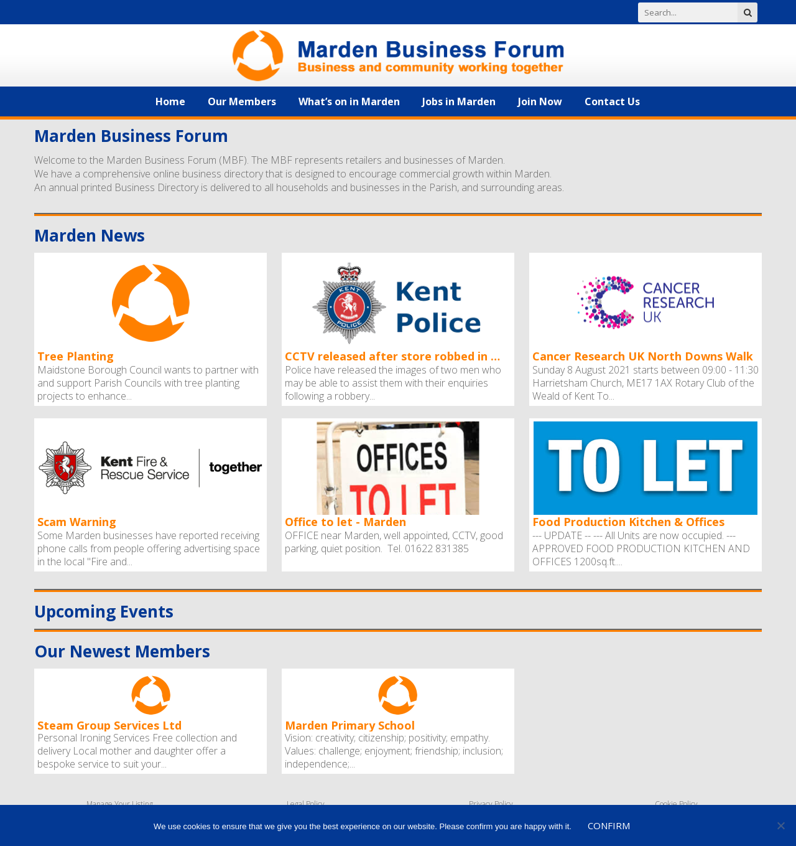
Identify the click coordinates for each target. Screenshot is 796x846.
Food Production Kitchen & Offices (628, 522)
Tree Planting (75, 356)
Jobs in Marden (459, 101)
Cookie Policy (676, 804)
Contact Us (612, 101)
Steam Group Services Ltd (109, 724)
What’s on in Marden (349, 101)
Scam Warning (76, 522)
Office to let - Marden (345, 522)
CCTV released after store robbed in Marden (397, 356)
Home (170, 101)
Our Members (242, 101)
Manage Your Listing (119, 804)
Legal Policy (306, 804)
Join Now (540, 101)
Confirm (609, 825)
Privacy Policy (491, 804)
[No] (780, 825)
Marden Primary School (350, 724)
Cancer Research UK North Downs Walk (642, 356)
